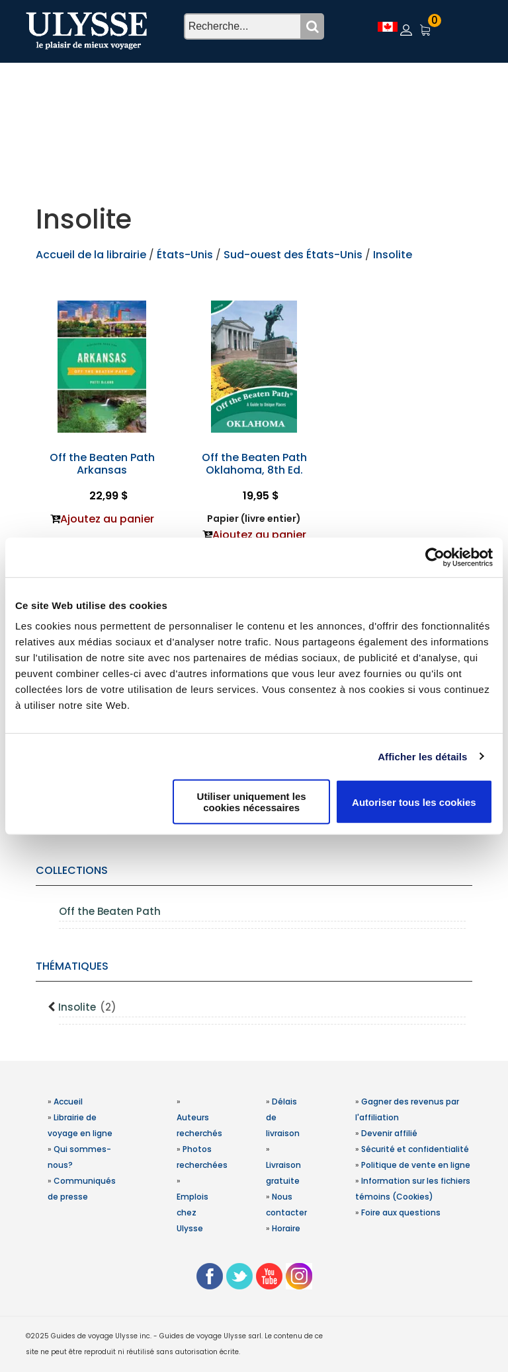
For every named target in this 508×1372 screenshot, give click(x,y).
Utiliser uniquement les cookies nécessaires (251, 802)
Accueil (68, 1101)
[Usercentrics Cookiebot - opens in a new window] (435, 557)
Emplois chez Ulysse (192, 1212)
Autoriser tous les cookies (414, 801)
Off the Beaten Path (110, 911)
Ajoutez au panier (107, 518)
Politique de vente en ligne (415, 1165)
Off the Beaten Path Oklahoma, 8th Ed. (254, 464)
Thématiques (72, 966)
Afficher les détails (422, 756)
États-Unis (186, 254)
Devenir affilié (389, 1133)
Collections (72, 870)
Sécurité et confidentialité (415, 1149)
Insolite (87, 1007)
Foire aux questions (401, 1212)
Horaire (286, 1228)
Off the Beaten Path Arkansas (102, 464)
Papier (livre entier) (254, 518)
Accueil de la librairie (91, 254)
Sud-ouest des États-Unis (293, 254)
